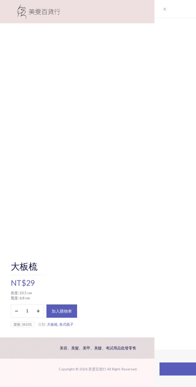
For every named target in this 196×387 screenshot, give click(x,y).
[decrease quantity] (16, 311)
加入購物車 (62, 311)
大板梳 (52, 324)
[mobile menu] (177, 11)
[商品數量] (27, 311)
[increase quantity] (38, 311)
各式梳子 (66, 324)
